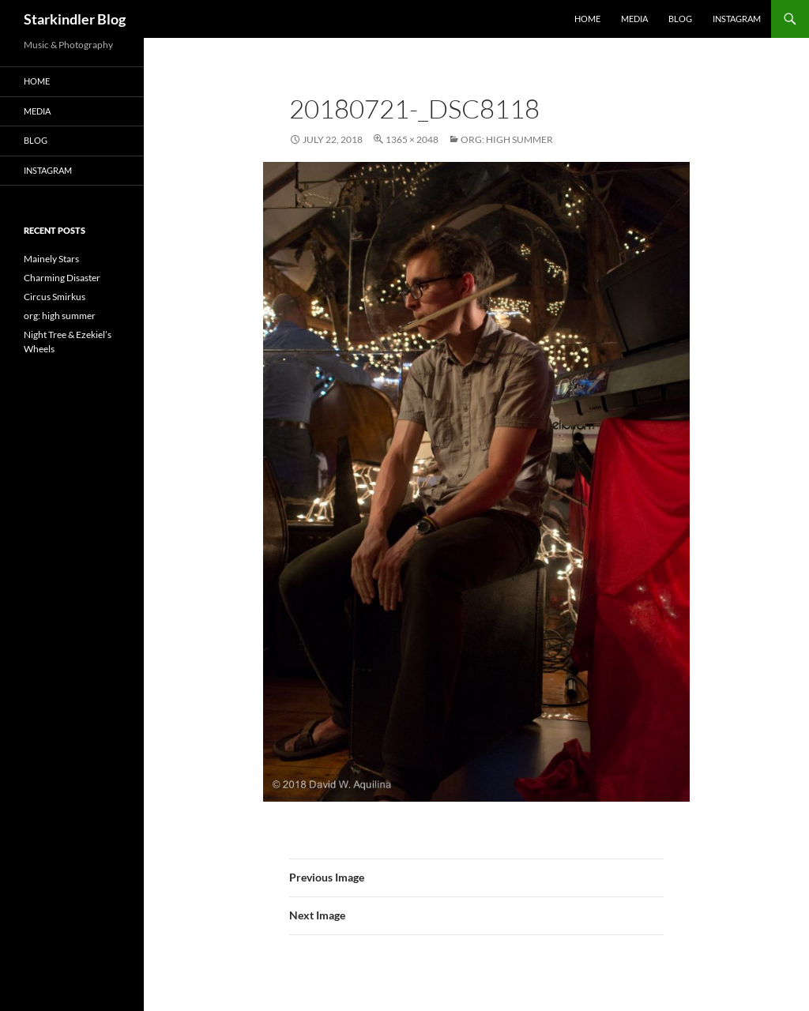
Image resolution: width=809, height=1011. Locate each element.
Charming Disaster (62, 278)
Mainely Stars (51, 259)
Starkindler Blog (75, 19)
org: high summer (507, 139)
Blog (680, 18)
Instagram (737, 18)
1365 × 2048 (412, 139)
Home (587, 18)
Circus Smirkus (54, 297)
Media (634, 18)
